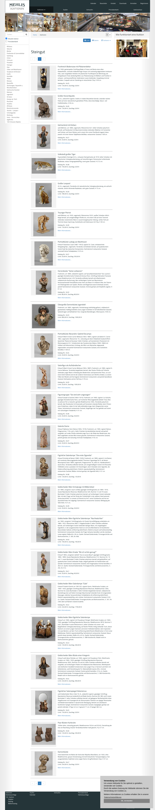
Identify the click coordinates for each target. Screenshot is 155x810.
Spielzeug (10, 55)
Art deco (9, 97)
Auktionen (41, 9)
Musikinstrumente (12, 108)
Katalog (10, 801)
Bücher (9, 51)
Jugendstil (10, 94)
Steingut (9, 65)
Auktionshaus (138, 9)
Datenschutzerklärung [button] (112, 797)
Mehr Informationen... (64, 89)
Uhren (9, 58)
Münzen (9, 81)
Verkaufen (89, 9)
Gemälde (9, 76)
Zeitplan (10, 799)
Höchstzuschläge (11, 795)
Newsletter (103, 3)
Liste (86, 40)
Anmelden (133, 3)
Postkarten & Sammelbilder (15, 53)
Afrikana (9, 106)
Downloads (122, 3)
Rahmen (9, 92)
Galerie (95, 40)
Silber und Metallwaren (14, 69)
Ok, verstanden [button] (127, 801)
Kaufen (65, 9)
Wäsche (9, 49)
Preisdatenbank (114, 9)
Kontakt (113, 3)
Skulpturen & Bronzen (13, 72)
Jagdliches (10, 119)
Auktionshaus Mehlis (17, 6)
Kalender (93, 3)
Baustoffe (10, 83)
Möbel (9, 78)
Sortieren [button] (106, 40)
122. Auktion (10, 797)
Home (35, 35)
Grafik (9, 74)
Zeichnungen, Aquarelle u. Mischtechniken (15, 86)
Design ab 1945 (12, 99)
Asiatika (9, 103)
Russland (10, 101)
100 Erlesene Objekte (14, 122)
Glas (8, 67)
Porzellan (10, 62)
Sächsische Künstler (13, 90)
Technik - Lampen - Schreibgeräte (13, 111)
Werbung (9, 115)
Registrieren (144, 3)
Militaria (9, 46)
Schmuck (9, 60)
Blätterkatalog (12, 803)
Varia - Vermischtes (13, 117)
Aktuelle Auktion (12, 39)
